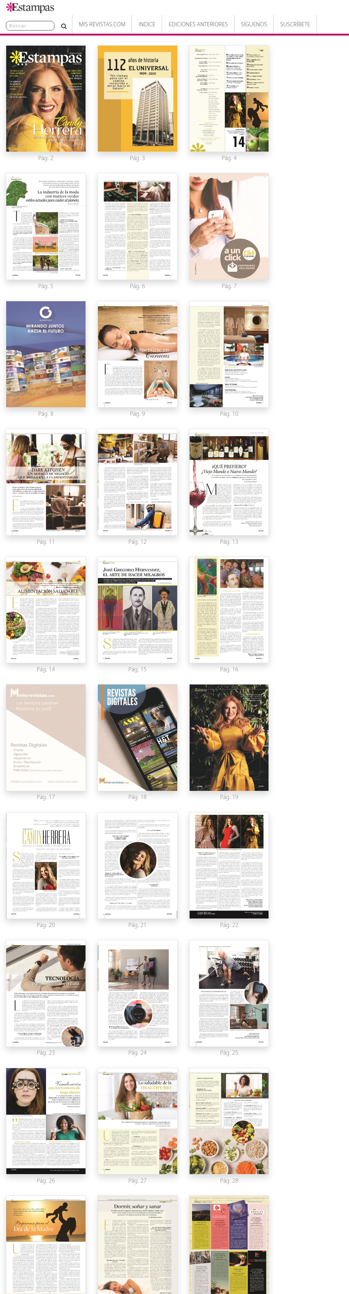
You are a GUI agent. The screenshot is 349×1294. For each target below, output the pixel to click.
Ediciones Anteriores (176, 24)
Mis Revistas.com (80, 24)
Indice (125, 24)
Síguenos (232, 24)
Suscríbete (273, 24)
